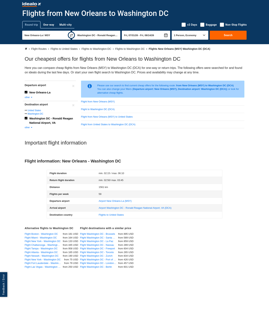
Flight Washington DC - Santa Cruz (99, 237)
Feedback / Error (3, 284)
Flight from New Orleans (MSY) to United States (107, 116)
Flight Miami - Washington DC (41, 237)
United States (34, 110)
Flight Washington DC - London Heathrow (99, 263)
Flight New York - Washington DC (43, 241)
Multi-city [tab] (65, 24)
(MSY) (115, 201)
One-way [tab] (48, 24)
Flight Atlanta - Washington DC (41, 252)
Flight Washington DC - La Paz (96, 241)
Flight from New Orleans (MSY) (98, 101)
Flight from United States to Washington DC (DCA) (108, 124)
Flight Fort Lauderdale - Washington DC (44, 263)
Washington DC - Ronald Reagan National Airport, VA (51, 120)
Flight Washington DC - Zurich (96, 255)
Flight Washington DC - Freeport (97, 248)
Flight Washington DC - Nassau (97, 245)
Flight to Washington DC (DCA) (98, 109)
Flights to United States (111, 214)
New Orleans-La (39, 92)
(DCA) (135, 207)
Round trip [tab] (31, 24)
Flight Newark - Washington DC (42, 255)
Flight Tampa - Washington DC (41, 248)
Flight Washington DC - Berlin (96, 266)
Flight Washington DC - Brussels (97, 233)
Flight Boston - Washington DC (41, 233)
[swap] (71, 35)
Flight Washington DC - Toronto (97, 252)
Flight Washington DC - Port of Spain (99, 259)
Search (228, 35)
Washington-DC (35, 113)
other (29, 97)
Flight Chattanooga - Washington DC (44, 245)
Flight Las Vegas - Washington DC (43, 266)
